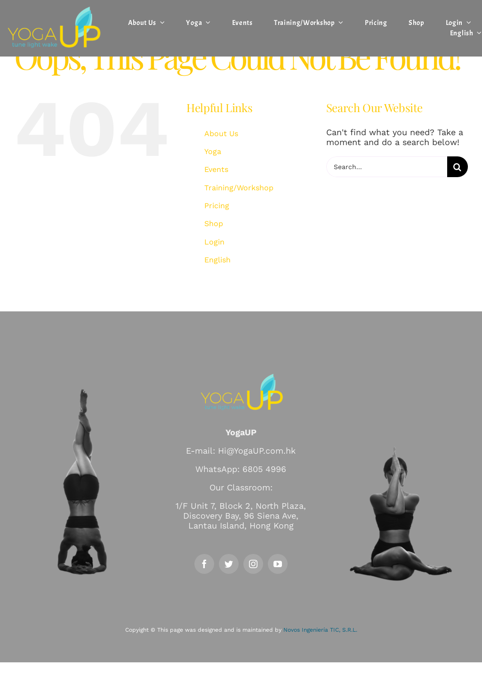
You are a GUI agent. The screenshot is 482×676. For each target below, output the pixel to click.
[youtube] (278, 564)
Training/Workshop (238, 187)
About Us (221, 133)
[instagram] (253, 564)
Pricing (216, 205)
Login (214, 241)
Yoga (212, 151)
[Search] (457, 166)
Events (216, 169)
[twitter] (229, 564)
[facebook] (204, 564)
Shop (213, 223)
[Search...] (386, 166)
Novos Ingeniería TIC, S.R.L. (320, 630)
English (217, 259)
